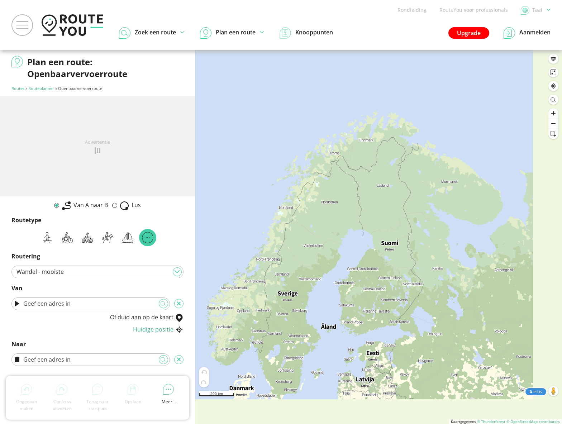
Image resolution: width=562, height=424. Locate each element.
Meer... (169, 394)
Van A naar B (85, 205)
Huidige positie (158, 329)
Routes (17, 88)
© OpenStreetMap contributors (533, 421)
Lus (130, 205)
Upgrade (469, 33)
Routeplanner (41, 88)
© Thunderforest (491, 421)
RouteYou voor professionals (473, 9)
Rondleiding (412, 9)
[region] (378, 237)
